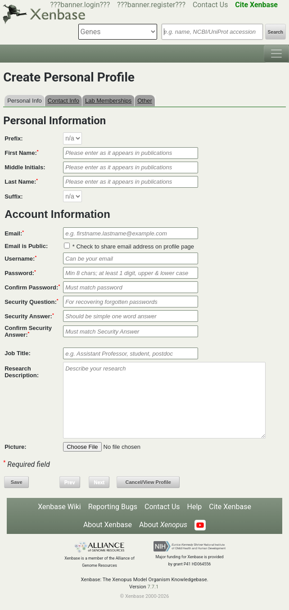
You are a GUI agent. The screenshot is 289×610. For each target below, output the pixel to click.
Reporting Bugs (112, 506)
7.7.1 (152, 587)
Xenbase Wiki (59, 506)
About (163, 524)
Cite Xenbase (230, 506)
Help (194, 506)
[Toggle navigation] (276, 54)
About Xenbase (107, 524)
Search (275, 32)
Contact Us (210, 4)
